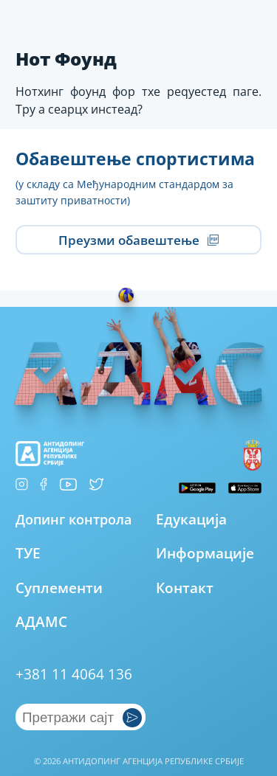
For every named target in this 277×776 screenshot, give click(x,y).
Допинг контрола (73, 519)
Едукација (191, 519)
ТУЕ (28, 553)
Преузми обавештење (138, 240)
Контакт (184, 587)
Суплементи (59, 587)
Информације (205, 553)
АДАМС (41, 621)
